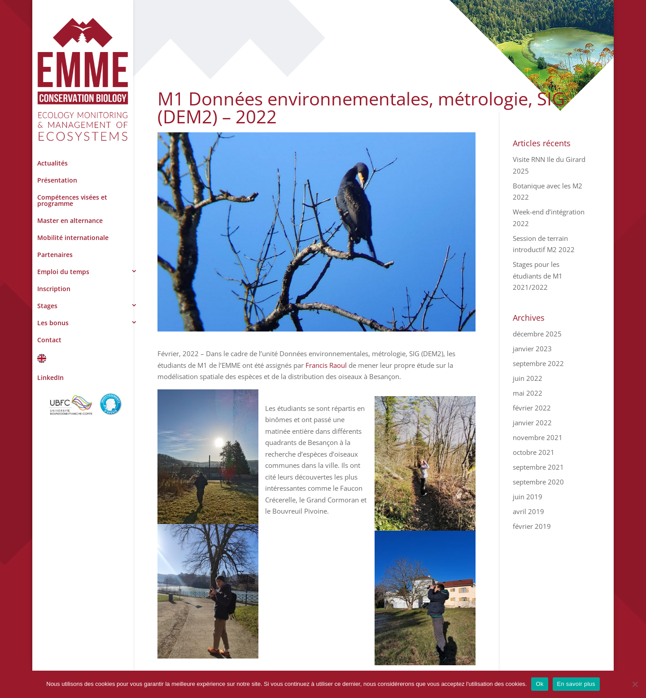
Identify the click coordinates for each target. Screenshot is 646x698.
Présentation (57, 180)
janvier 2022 (532, 422)
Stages (47, 305)
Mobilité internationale (73, 237)
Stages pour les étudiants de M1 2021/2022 (538, 276)
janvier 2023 (532, 348)
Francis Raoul (326, 365)
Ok (539, 684)
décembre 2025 (537, 333)
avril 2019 (528, 511)
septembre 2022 (538, 363)
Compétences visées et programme (72, 200)
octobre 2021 (533, 452)
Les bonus (53, 322)
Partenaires (55, 254)
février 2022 (532, 407)
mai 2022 (527, 392)
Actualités (52, 163)
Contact (49, 340)
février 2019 (532, 526)
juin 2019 (527, 496)
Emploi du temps (63, 271)
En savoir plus (576, 684)
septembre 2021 (538, 466)
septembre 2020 (538, 481)
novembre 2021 (538, 437)
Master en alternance (70, 220)
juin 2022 (527, 378)
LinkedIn (50, 377)
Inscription (53, 288)
